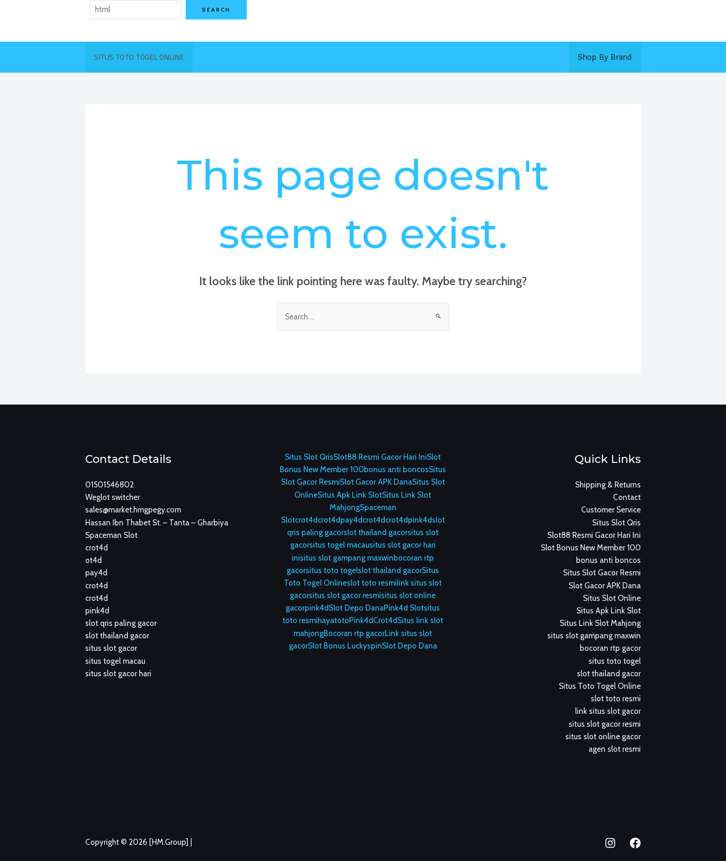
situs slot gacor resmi (345, 595)
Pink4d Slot (404, 607)
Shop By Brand (606, 57)
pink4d (97, 610)
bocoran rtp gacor (610, 648)
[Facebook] (635, 843)
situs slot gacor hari (118, 673)
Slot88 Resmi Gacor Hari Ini (380, 457)
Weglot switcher (112, 497)
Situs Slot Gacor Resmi (602, 572)
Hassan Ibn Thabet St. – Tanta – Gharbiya (156, 522)
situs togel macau (115, 661)
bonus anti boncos (396, 469)
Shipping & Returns (608, 484)
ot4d (93, 560)
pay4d (96, 572)
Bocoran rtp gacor (354, 633)
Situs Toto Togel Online (137, 57)
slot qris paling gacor (120, 623)
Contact (627, 497)
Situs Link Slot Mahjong (600, 623)
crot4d (96, 547)
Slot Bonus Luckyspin (345, 645)
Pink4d (361, 620)
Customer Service (611, 509)
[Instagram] (610, 843)
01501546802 (109, 484)
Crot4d (385, 620)
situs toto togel (332, 570)
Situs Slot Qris (309, 457)
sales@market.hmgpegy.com (133, 509)
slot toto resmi (372, 582)
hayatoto (333, 620)
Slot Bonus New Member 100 (591, 547)
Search (216, 9)
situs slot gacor (111, 648)
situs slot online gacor (603, 736)
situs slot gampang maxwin (347, 557)
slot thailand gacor (117, 635)
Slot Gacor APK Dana (376, 482)
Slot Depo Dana (356, 607)
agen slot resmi (614, 749)
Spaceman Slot (111, 535)
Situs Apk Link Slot (350, 494)
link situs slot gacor (608, 711)
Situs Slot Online (612, 598)
